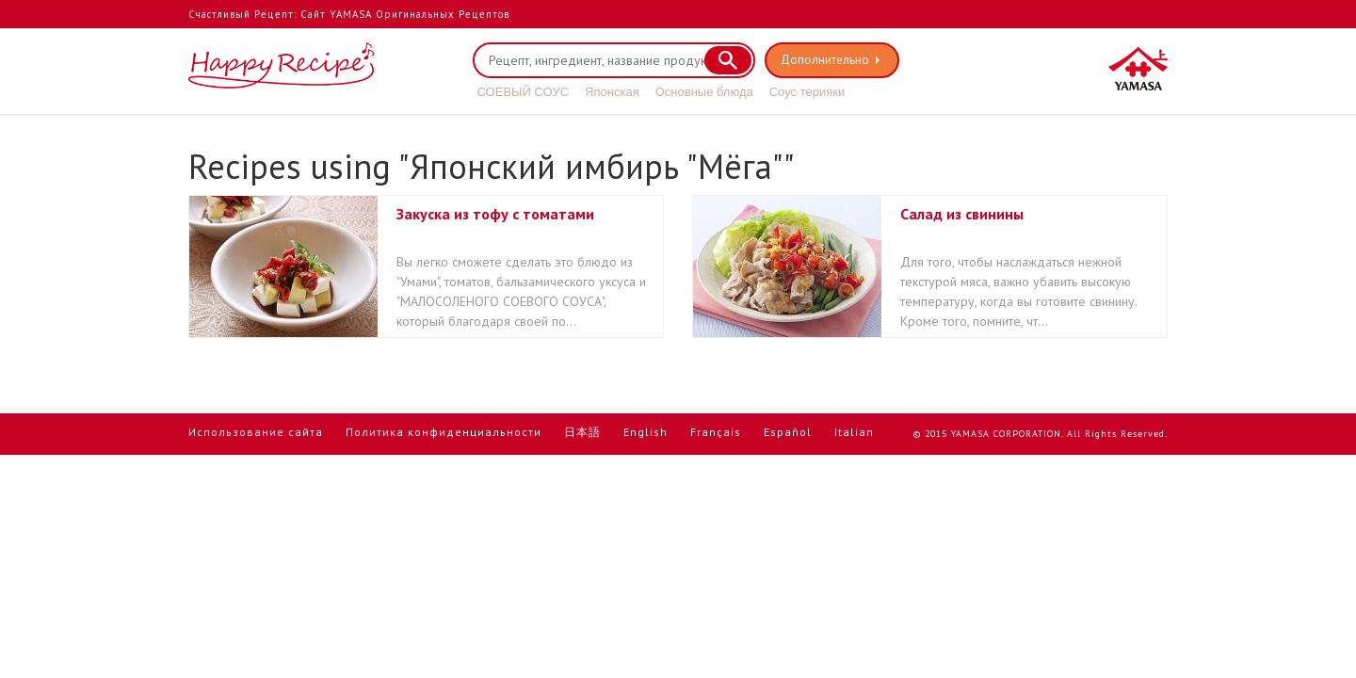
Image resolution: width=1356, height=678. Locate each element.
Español (788, 432)
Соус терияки (807, 92)
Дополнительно (825, 60)
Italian (854, 432)
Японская (612, 92)
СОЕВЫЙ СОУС (523, 92)
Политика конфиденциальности (443, 432)
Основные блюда (704, 92)
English (645, 432)
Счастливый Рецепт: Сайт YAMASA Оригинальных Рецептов (348, 14)
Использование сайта (255, 432)
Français (715, 432)
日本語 (582, 432)
